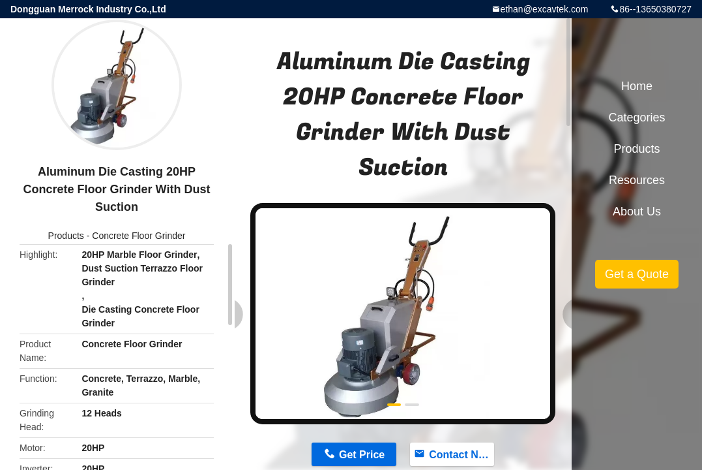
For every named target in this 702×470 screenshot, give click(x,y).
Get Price (362, 454)
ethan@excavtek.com (545, 9)
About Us (637, 211)
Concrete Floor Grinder (138, 235)
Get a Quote (637, 274)
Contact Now (461, 454)
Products (66, 235)
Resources (637, 180)
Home (636, 86)
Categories (636, 117)
